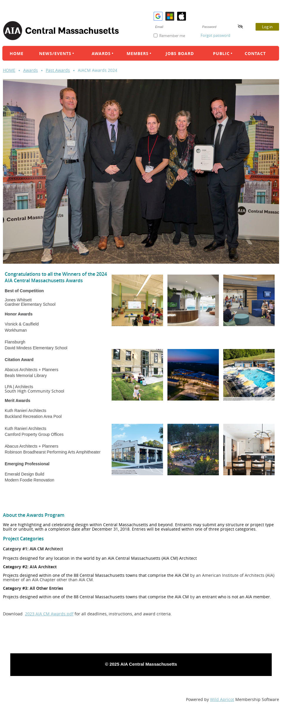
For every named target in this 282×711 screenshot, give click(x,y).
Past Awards (58, 70)
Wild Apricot (222, 699)
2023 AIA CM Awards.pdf (49, 614)
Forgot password (215, 35)
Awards (30, 70)
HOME (9, 70)
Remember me (172, 35)
